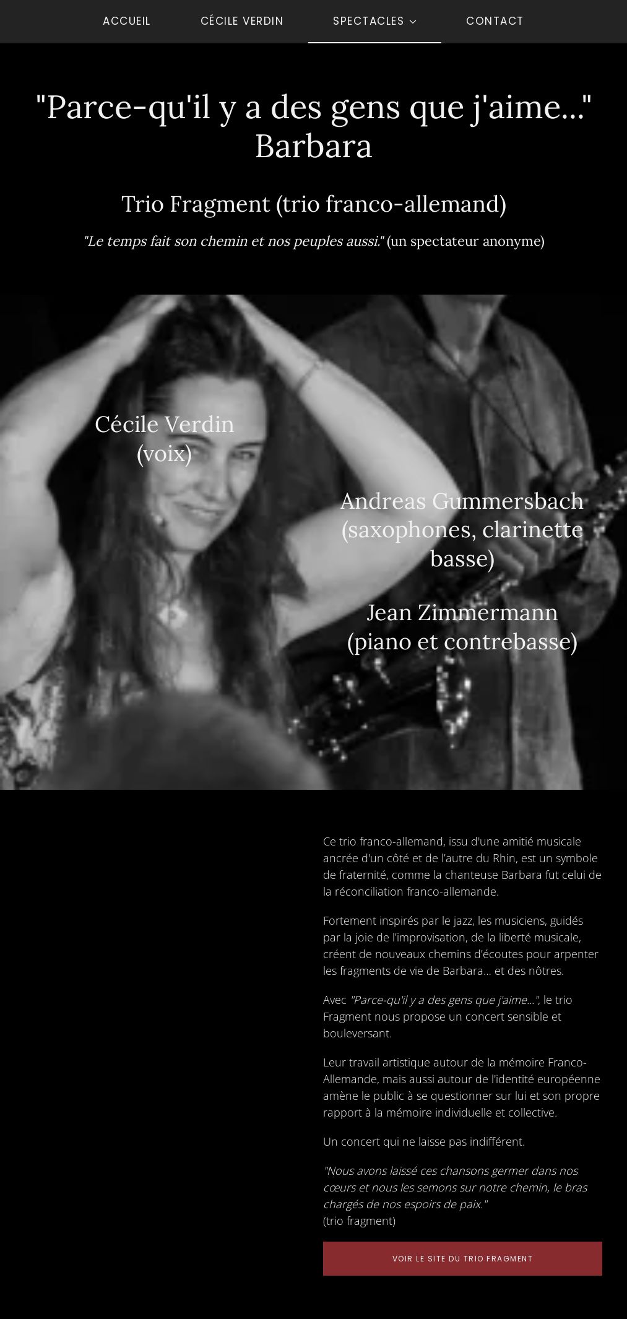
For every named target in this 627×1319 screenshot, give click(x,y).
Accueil (127, 21)
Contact (495, 21)
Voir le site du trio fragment (463, 1258)
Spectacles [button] (375, 21)
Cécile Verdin (242, 21)
